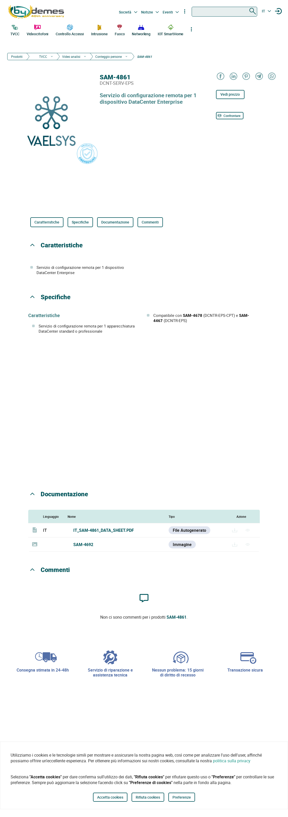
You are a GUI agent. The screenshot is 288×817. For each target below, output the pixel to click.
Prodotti (17, 56)
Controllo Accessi (70, 29)
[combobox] (224, 12)
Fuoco (120, 29)
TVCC (15, 29)
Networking (141, 29)
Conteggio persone (108, 56)
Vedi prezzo (230, 94)
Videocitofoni (38, 29)
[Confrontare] (229, 115)
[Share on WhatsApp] (271, 77)
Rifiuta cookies (148, 797)
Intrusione (99, 29)
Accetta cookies (110, 797)
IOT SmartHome (171, 29)
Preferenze (181, 797)
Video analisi (71, 56)
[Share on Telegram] (258, 77)
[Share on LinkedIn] (233, 77)
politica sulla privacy (231, 761)
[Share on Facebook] (220, 77)
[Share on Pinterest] (246, 77)
